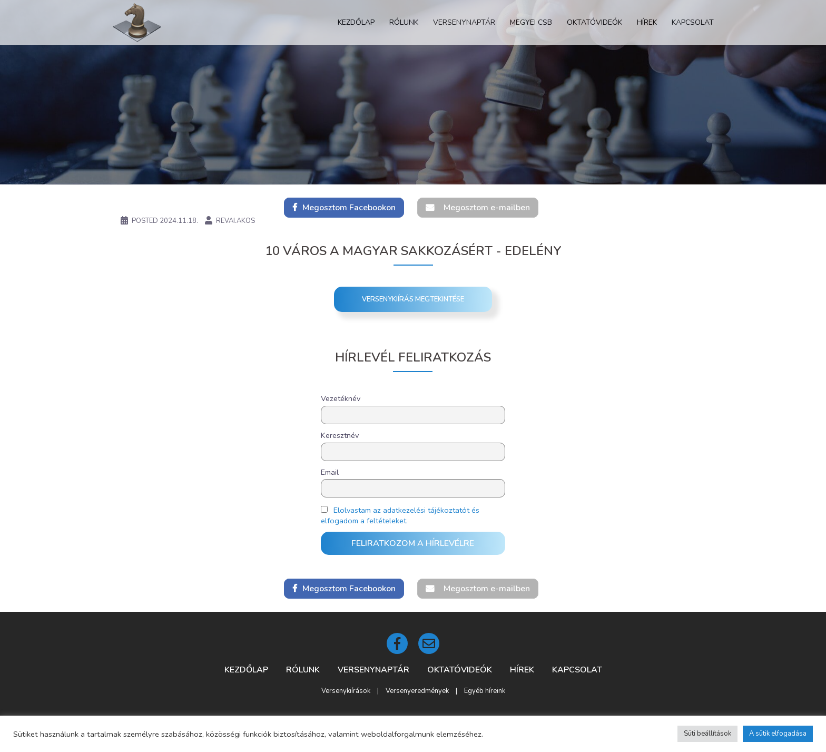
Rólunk (403, 22)
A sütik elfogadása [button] (778, 733)
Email (330, 472)
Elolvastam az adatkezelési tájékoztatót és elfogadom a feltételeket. (400, 515)
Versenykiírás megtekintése (413, 299)
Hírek (647, 22)
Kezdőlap (356, 22)
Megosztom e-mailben (487, 207)
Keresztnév (340, 435)
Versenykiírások (345, 691)
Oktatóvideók (594, 22)
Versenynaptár (464, 22)
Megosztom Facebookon (349, 207)
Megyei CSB (531, 22)
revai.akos (235, 221)
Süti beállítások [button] (707, 733)
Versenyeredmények (417, 691)
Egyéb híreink (484, 691)
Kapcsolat (693, 22)
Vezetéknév (340, 398)
